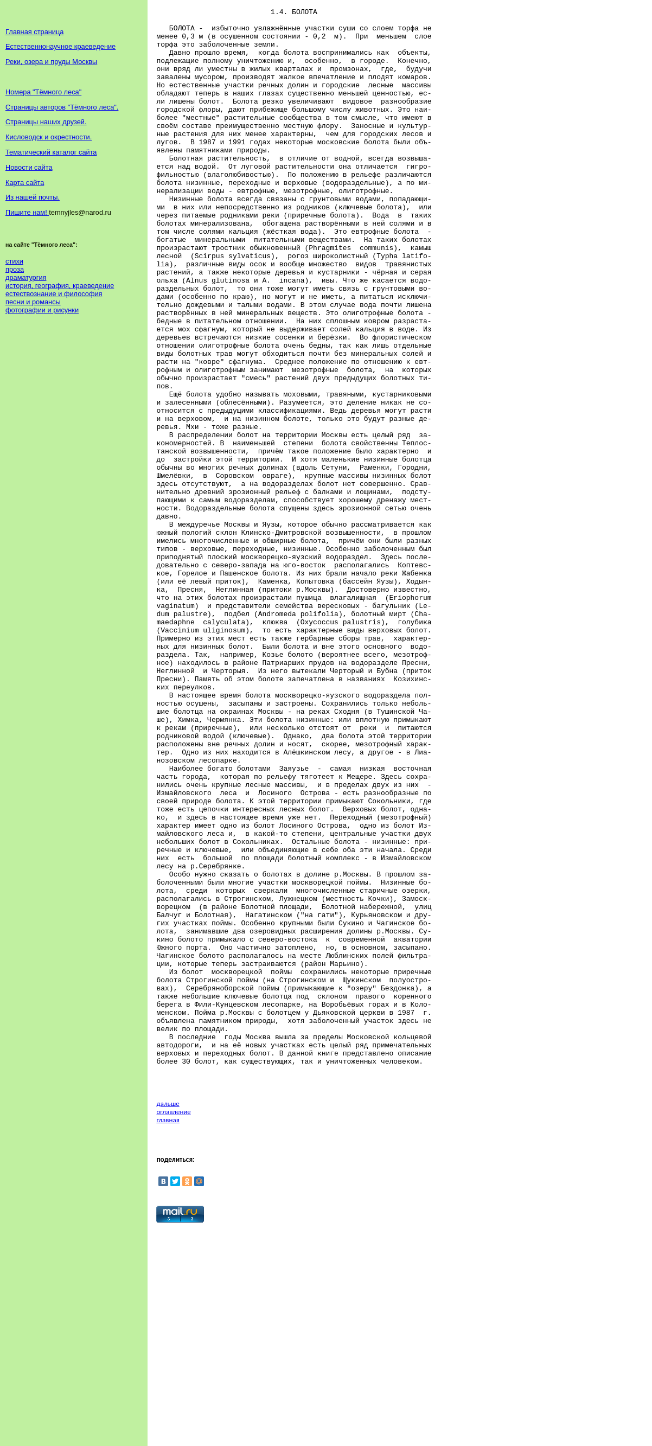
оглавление (173, 1326)
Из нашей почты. (32, 197)
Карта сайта (24, 182)
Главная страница (34, 32)
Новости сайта (29, 167)
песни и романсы (33, 302)
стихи (14, 261)
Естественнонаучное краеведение (60, 46)
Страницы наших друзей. (46, 122)
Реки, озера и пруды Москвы (51, 61)
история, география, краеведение (59, 285)
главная (167, 1334)
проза (14, 269)
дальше (167, 1318)
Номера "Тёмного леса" (43, 92)
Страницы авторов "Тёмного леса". (61, 107)
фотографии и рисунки (42, 310)
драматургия (25, 277)
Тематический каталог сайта (51, 152)
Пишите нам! (27, 212)
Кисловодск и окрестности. (48, 137)
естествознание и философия (54, 294)
